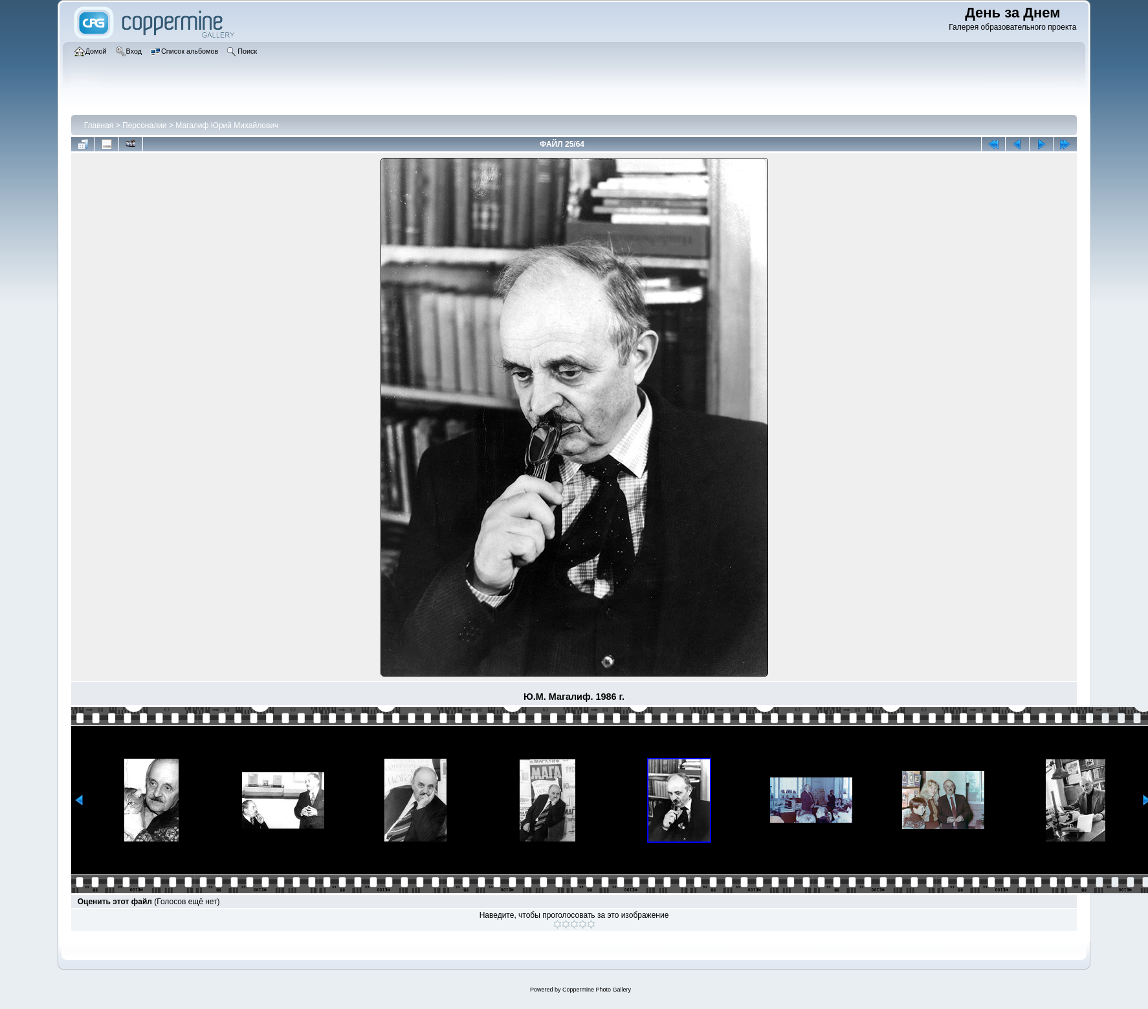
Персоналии (144, 125)
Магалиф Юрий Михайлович (226, 125)
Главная (99, 125)
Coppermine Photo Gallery (596, 989)
